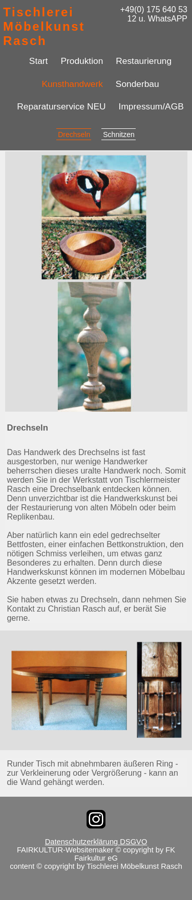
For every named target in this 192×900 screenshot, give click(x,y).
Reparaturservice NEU (61, 106)
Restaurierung (144, 61)
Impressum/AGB (151, 106)
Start (38, 61)
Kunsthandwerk (71, 84)
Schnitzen (118, 134)
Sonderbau (137, 84)
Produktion (81, 61)
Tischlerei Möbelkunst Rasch (44, 26)
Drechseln (74, 134)
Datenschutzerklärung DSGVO (96, 842)
